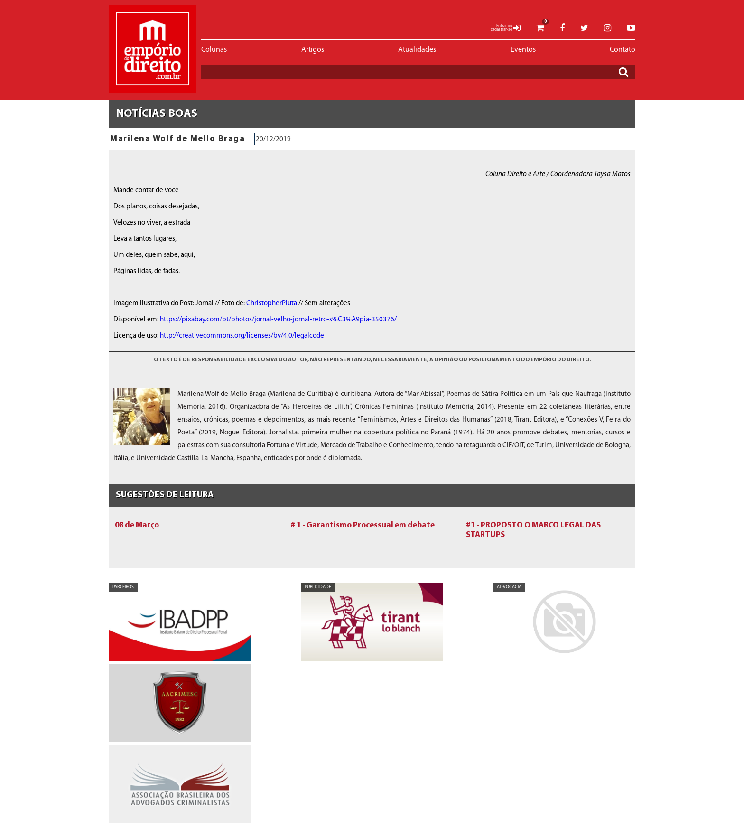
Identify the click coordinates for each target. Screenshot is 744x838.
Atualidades (417, 50)
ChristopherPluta (271, 303)
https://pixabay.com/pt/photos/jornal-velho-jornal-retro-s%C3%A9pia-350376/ (278, 319)
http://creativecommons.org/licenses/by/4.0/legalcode (242, 335)
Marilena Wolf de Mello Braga (177, 138)
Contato (622, 50)
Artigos (312, 50)
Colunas (214, 50)
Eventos (523, 50)
